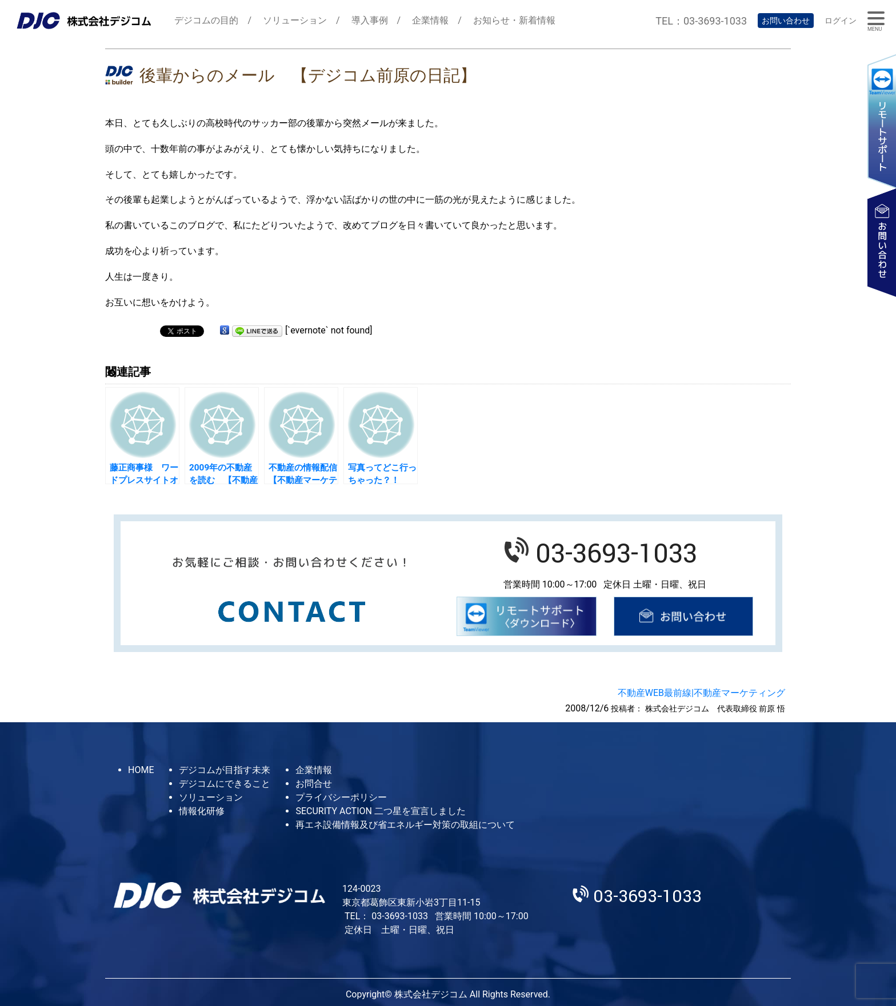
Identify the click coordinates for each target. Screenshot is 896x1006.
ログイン (841, 20)
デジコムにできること (224, 783)
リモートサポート (881, 120)
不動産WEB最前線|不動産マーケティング (701, 692)
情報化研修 (202, 811)
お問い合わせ (786, 20)
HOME (141, 769)
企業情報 (430, 20)
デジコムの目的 (206, 20)
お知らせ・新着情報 (514, 20)
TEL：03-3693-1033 (701, 21)
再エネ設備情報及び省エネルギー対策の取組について (405, 824)
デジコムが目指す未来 (224, 769)
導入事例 (369, 20)
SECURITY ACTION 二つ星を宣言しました (380, 811)
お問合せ (313, 783)
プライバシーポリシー (341, 797)
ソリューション (295, 20)
